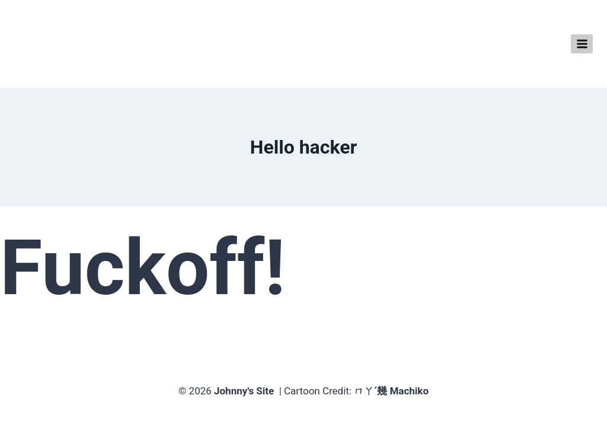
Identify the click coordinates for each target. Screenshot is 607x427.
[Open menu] (582, 43)
